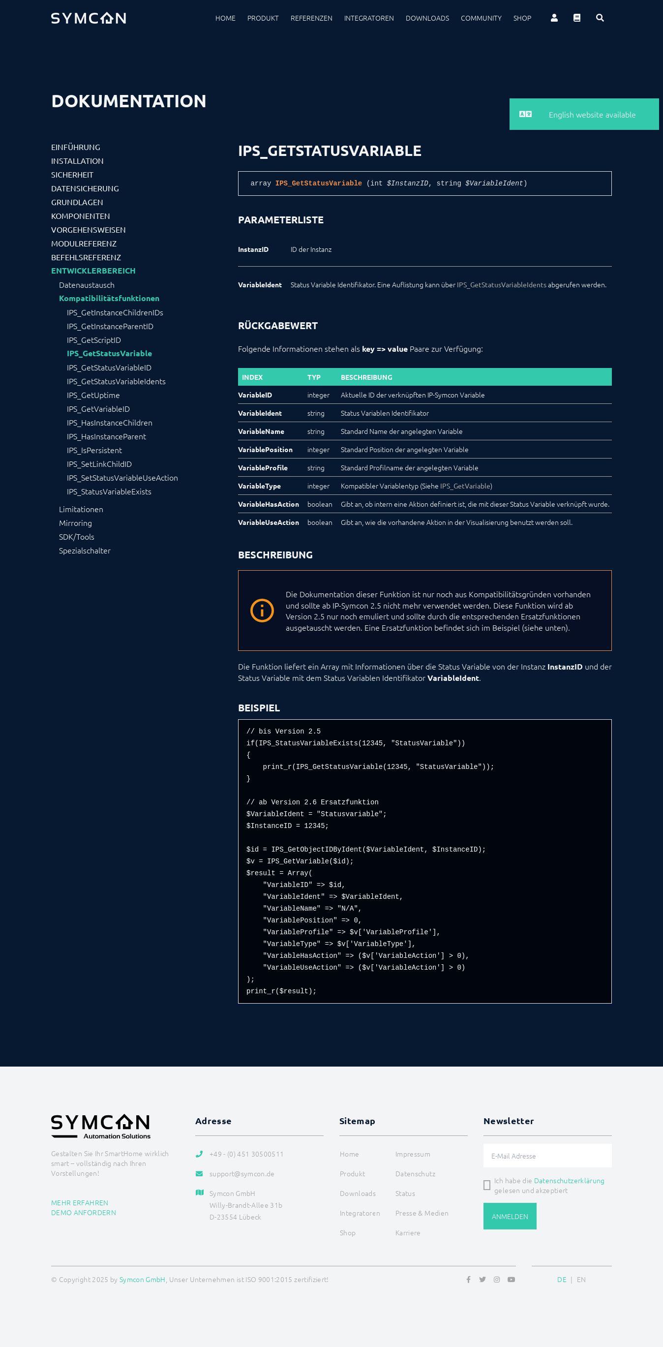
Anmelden (510, 1216)
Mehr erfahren (80, 1202)
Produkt (263, 18)
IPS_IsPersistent (94, 450)
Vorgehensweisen (88, 229)
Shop (522, 18)
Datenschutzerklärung (569, 1180)
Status (405, 1193)
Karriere (408, 1232)
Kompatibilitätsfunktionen (109, 298)
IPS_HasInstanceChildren (109, 422)
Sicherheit (72, 174)
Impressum (412, 1154)
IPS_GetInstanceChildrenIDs (115, 312)
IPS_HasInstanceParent (106, 436)
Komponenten (80, 215)
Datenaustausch (87, 284)
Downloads (427, 18)
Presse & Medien (422, 1213)
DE (562, 1279)
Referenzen (311, 18)
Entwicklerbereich (93, 271)
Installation (77, 160)
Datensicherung (85, 188)
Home (225, 18)
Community (481, 18)
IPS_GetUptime (93, 394)
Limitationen (81, 509)
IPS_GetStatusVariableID (109, 367)
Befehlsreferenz (86, 257)
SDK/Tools (76, 536)
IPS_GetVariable (465, 485)
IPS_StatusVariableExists (109, 491)
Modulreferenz (84, 243)
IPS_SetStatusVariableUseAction (122, 477)
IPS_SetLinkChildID (99, 463)
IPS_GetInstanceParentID (110, 326)
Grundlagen (77, 202)
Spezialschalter (85, 550)
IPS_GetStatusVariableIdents (116, 381)
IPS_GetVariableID (98, 408)
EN (581, 1279)
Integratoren (369, 18)
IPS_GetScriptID (94, 339)
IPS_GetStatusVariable (109, 353)
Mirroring (75, 522)
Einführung (75, 147)
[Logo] (88, 18)
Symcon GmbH (143, 1279)
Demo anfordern (83, 1212)
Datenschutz (415, 1173)
